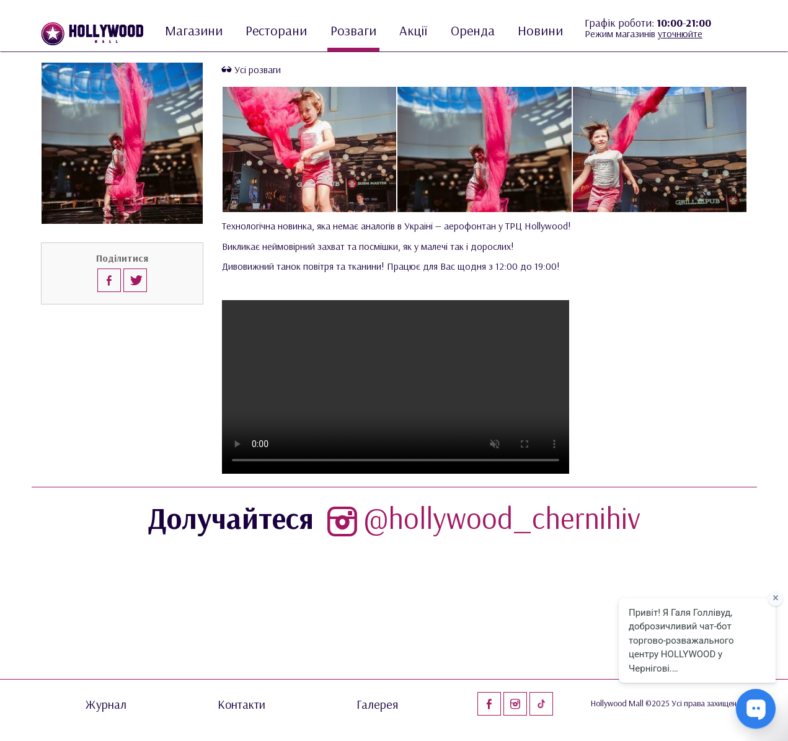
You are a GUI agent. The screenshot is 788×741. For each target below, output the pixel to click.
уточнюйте (680, 33)
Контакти (241, 704)
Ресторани (276, 30)
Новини (540, 30)
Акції (413, 30)
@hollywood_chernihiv (480, 517)
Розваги (353, 30)
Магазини (194, 30)
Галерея (377, 704)
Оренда (473, 30)
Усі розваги (251, 69)
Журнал (105, 704)
